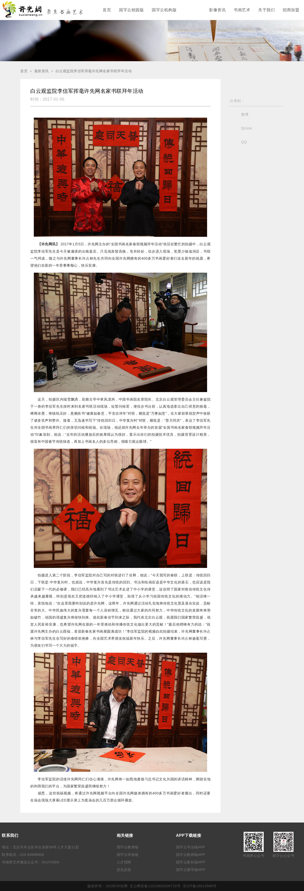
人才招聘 (124, 862)
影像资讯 (217, 10)
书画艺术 (242, 10)
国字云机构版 (164, 10)
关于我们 (266, 10)
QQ (244, 142)
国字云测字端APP (190, 870)
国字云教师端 (127, 847)
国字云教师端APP (190, 855)
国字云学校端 (127, 855)
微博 (244, 114)
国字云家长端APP (190, 862)
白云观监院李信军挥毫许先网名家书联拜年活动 (94, 71)
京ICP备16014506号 (200, 886)
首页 (107, 10)
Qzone (246, 128)
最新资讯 (193, 10)
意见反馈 (124, 870)
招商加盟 (291, 10)
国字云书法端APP (190, 847)
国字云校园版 (131, 10)
